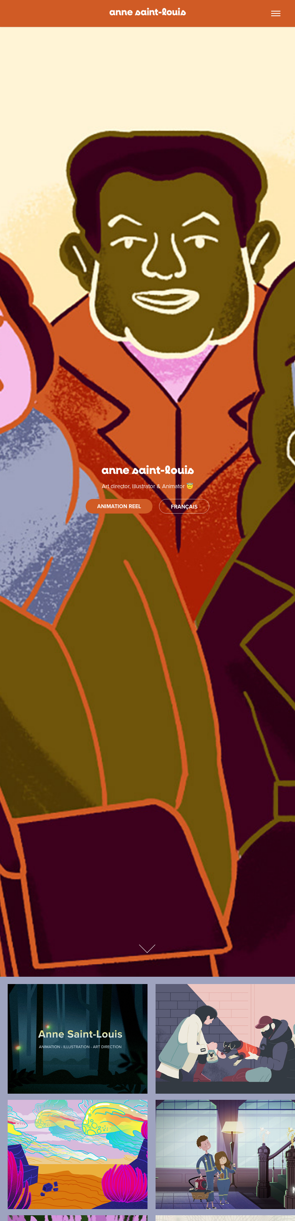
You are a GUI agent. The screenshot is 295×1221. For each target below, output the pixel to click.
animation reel (119, 506)
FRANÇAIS (184, 506)
